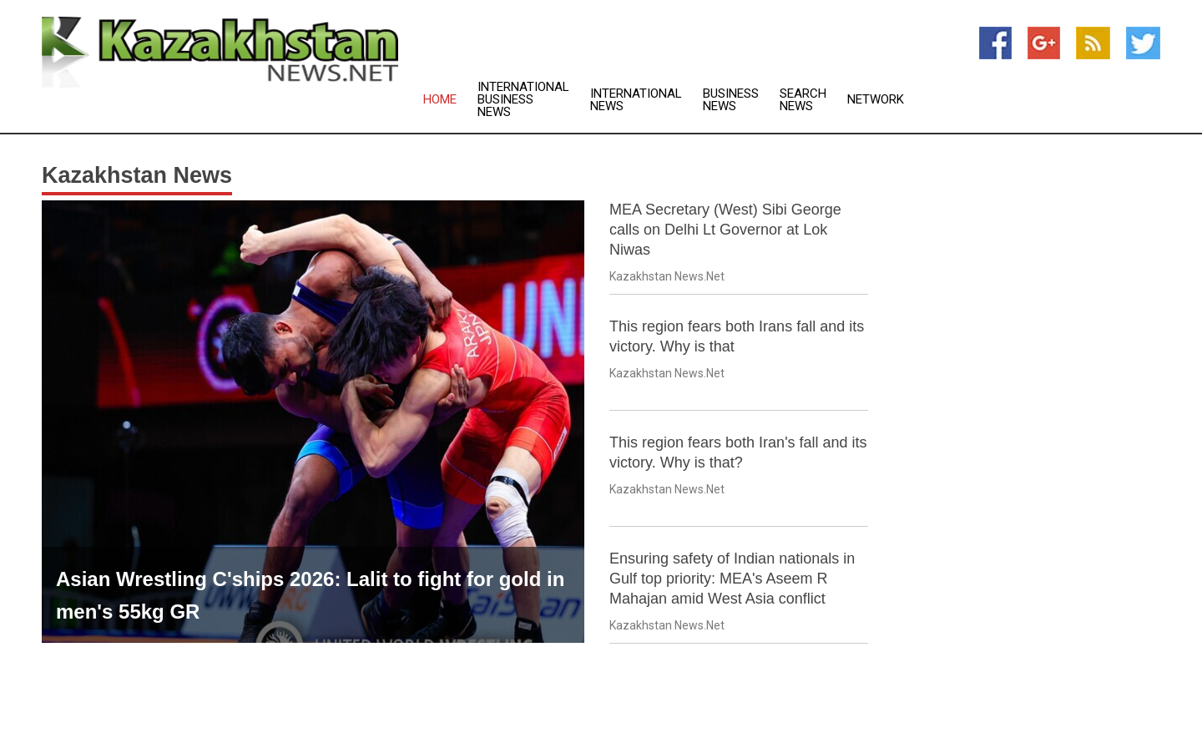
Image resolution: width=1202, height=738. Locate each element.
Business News (731, 100)
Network (875, 100)
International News (636, 100)
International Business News (523, 100)
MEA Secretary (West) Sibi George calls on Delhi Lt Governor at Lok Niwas (725, 229)
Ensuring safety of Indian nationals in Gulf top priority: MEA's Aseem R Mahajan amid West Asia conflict (732, 578)
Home (440, 100)
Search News (803, 100)
